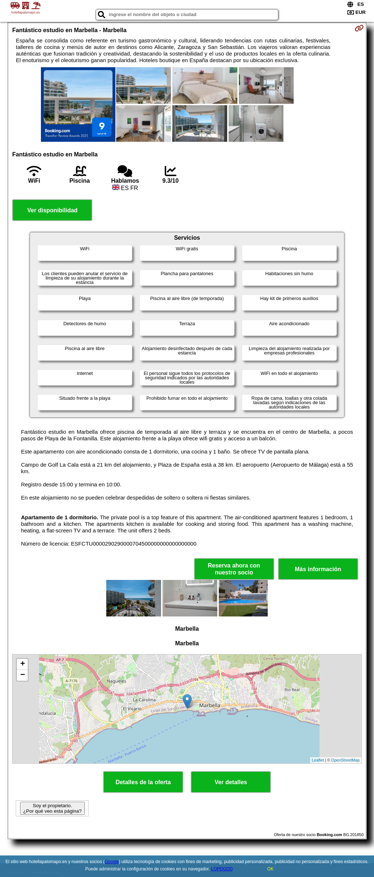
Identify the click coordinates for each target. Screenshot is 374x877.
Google (112, 861)
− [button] (22, 675)
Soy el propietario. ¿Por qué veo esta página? (52, 808)
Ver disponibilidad (52, 210)
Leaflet (318, 760)
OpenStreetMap (345, 760)
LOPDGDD (222, 869)
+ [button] (22, 664)
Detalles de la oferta (143, 782)
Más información (318, 569)
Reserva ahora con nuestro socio (234, 569)
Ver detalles (231, 782)
